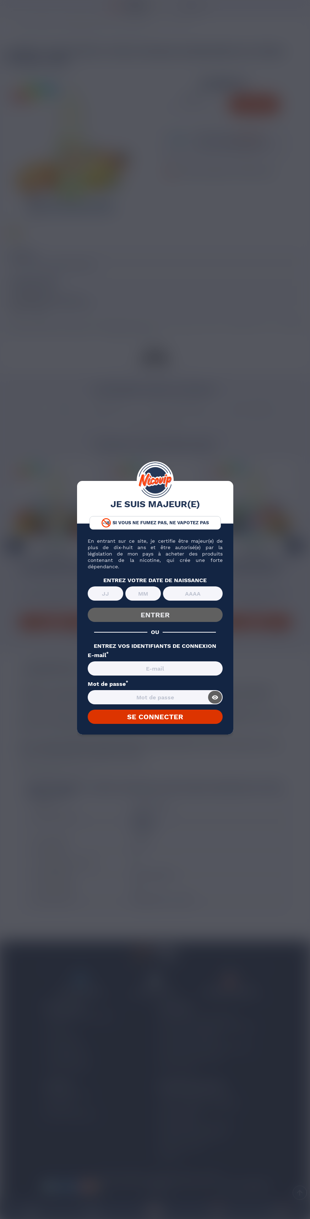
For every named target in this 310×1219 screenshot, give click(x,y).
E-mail (98, 655)
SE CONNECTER (155, 717)
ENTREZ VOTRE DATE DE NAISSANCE (155, 580)
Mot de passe (108, 684)
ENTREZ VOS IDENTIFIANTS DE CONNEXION (155, 646)
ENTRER (155, 615)
